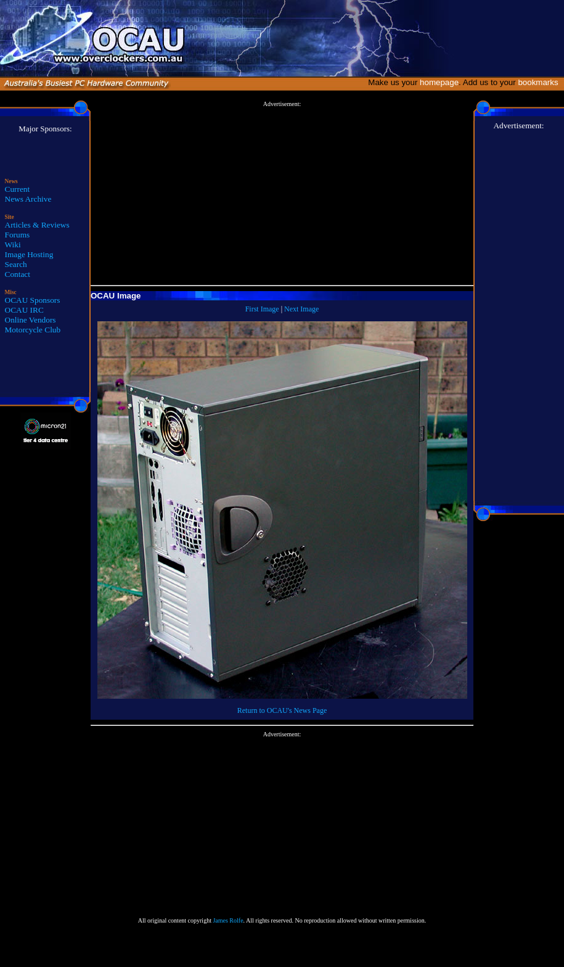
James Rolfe (228, 920)
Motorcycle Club (33, 329)
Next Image (301, 309)
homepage (439, 82)
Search (16, 264)
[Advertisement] (282, 193)
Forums (17, 234)
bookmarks (540, 82)
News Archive (28, 199)
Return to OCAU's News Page (282, 710)
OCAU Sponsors (32, 300)
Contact (17, 274)
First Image (262, 309)
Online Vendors (30, 319)
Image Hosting (29, 254)
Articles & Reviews (37, 224)
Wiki (13, 244)
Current (17, 189)
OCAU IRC (24, 310)
